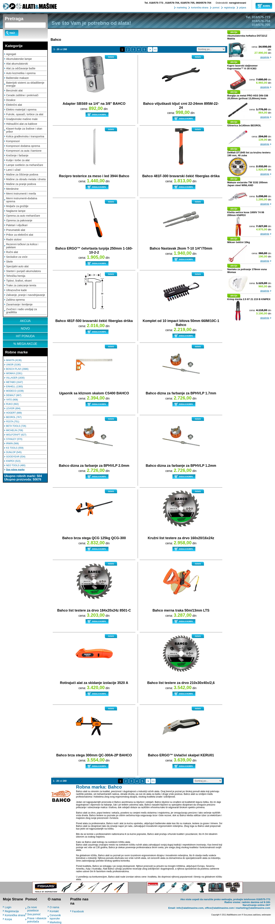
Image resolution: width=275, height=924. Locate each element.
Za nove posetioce (33, 909)
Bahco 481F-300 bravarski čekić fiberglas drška (181, 176)
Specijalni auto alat (17, 266)
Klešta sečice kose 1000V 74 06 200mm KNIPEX (245, 214)
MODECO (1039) (15, 391)
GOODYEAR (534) (15, 456)
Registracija (12, 911)
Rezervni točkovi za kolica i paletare (22, 246)
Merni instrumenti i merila (21, 193)
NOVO (25, 328)
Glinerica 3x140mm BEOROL (244, 125)
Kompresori (13, 141)
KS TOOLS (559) (14, 448)
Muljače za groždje (17, 206)
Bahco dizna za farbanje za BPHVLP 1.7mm (181, 393)
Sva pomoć (34, 914)
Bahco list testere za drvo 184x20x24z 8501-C (94, 610)
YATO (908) (12, 399)
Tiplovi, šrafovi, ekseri (19, 280)
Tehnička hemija (15, 275)
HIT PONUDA (25, 336)
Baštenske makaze (17, 77)
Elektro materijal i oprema (21, 109)
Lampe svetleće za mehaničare (24, 165)
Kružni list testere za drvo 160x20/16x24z (181, 538)
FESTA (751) (12, 421)
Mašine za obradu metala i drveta (26, 179)
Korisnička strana (15, 915)
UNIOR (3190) (13, 364)
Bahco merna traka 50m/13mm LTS (181, 610)
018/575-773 (154, 2)
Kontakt (54, 911)
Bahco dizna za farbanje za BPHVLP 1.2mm (181, 466)
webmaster (266, 915)
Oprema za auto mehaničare (23, 215)
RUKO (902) (12, 404)
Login (8, 907)
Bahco (56, 40)
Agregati (11, 54)
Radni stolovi (13, 239)
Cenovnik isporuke (55, 917)
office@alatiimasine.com (219, 907)
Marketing (55, 922)
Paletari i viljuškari (17, 225)
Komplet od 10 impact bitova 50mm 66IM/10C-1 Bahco (181, 323)
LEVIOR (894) (13, 408)
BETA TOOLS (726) (16, 426)
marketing (181, 7)
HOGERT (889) (14, 413)
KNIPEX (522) (13, 461)
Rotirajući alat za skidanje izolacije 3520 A (94, 683)
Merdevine (12, 188)
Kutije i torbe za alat (18, 160)
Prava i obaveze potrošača (36, 920)
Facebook (78, 911)
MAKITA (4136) (14, 360)
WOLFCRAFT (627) (16, 434)
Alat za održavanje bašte (20, 68)
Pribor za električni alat (19, 234)
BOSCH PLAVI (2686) (17, 369)
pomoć (215, 7)
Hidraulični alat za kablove (21, 123)
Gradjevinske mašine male (22, 119)
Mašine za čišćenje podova (22, 174)
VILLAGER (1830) (15, 377)
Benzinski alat (14, 90)
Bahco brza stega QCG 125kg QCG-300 (94, 538)
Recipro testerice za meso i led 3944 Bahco (94, 176)
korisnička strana (199, 7)
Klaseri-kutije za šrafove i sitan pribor (24, 130)
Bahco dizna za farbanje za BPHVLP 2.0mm (94, 466)
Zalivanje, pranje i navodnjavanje (25, 294)
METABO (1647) (14, 382)
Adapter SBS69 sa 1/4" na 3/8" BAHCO (94, 104)
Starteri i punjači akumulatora (23, 271)
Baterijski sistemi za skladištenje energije (25, 84)
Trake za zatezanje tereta (21, 285)
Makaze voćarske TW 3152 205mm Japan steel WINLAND (247, 184)
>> (155, 49)
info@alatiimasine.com (189, 907)
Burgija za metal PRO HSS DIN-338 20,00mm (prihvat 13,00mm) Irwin (247, 97)
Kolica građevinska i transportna (25, 136)
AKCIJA (25, 321)
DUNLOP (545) (14, 452)
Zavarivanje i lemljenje (19, 304)
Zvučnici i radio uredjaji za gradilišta (21, 311)
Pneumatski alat (15, 229)
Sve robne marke (15, 469)
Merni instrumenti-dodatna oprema (21, 200)
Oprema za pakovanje (19, 220)
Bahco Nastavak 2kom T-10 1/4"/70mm (181, 248)
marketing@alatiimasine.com (253, 907)
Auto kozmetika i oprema (21, 73)
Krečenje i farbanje (17, 155)
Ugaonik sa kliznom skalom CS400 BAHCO (94, 393)
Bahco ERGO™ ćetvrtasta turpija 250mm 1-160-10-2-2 (94, 250)
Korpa (8, 919)
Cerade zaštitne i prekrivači (22, 95)
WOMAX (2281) (14, 373)
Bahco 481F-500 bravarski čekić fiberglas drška (94, 321)
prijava (242, 7)
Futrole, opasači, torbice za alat (24, 114)
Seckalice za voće (17, 256)
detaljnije (264, 57)
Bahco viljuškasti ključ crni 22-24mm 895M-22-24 (181, 106)
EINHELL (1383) (14, 386)
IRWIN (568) (12, 443)
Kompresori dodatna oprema (23, 145)
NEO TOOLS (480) (15, 465)
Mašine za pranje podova (21, 184)
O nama (54, 907)
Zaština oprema (15, 299)
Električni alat (14, 104)
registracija (229, 7)
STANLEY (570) (14, 439)
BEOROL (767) (14, 417)
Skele (9, 261)
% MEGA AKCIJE (25, 343)
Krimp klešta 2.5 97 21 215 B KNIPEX (248, 299)
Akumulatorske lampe (19, 58)
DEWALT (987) (13, 395)
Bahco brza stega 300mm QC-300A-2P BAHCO (94, 755)
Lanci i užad (13, 169)
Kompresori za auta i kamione (23, 150)
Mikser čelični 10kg (238, 242)
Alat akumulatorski (17, 63)
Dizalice (10, 100)
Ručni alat (12, 252)
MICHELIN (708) (14, 430)
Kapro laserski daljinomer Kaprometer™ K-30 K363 (242, 67)
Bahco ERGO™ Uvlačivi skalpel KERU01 (181, 755)
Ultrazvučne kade (16, 290)
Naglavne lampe (15, 210)
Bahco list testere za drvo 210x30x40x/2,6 (181, 683)
